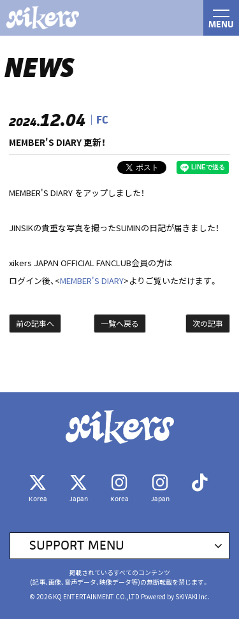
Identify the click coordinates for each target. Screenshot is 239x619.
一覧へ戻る (120, 323)
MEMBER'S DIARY (92, 280)
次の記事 (207, 323)
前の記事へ (35, 323)
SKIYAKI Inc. (192, 596)
